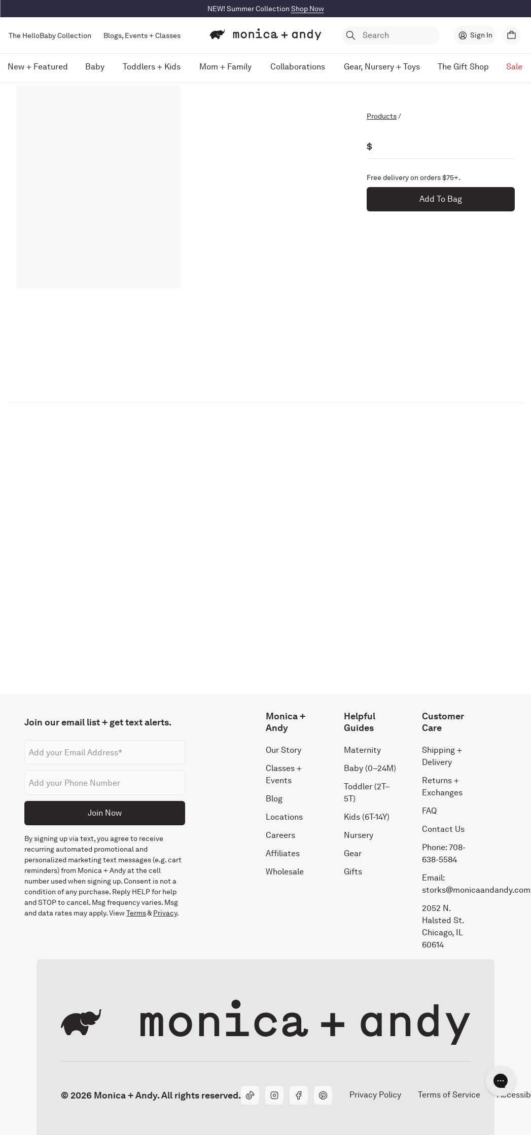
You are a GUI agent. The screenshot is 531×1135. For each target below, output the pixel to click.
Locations (284, 817)
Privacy (165, 913)
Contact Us (443, 829)
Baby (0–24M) (370, 768)
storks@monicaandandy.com (476, 890)
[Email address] (104, 752)
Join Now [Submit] (105, 813)
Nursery (358, 835)
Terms (136, 913)
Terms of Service (449, 1095)
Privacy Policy (375, 1095)
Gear (353, 853)
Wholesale (285, 871)
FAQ (429, 811)
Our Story (283, 750)
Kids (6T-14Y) (367, 817)
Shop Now (307, 9)
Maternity (362, 750)
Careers (280, 835)
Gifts (353, 871)
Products (382, 116)
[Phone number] (104, 783)
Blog (274, 798)
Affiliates (283, 853)
